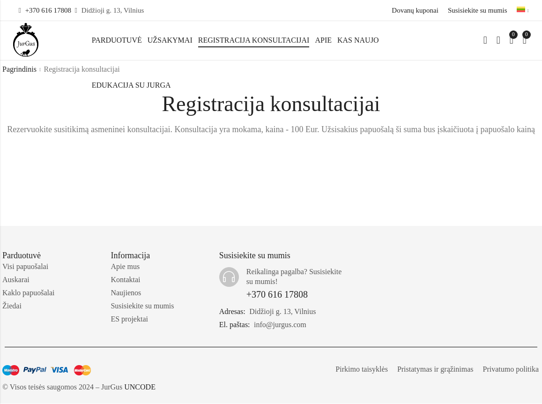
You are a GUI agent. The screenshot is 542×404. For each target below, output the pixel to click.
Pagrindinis (19, 70)
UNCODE (140, 387)
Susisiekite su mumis (477, 10)
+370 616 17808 (48, 10)
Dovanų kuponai (415, 10)
